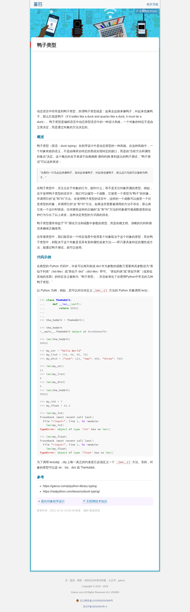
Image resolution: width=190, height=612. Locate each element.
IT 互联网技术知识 (95, 501)
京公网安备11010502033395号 (96, 600)
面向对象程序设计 (53, 501)
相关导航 (152, 4)
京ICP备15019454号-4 (95, 606)
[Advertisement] (95, 80)
